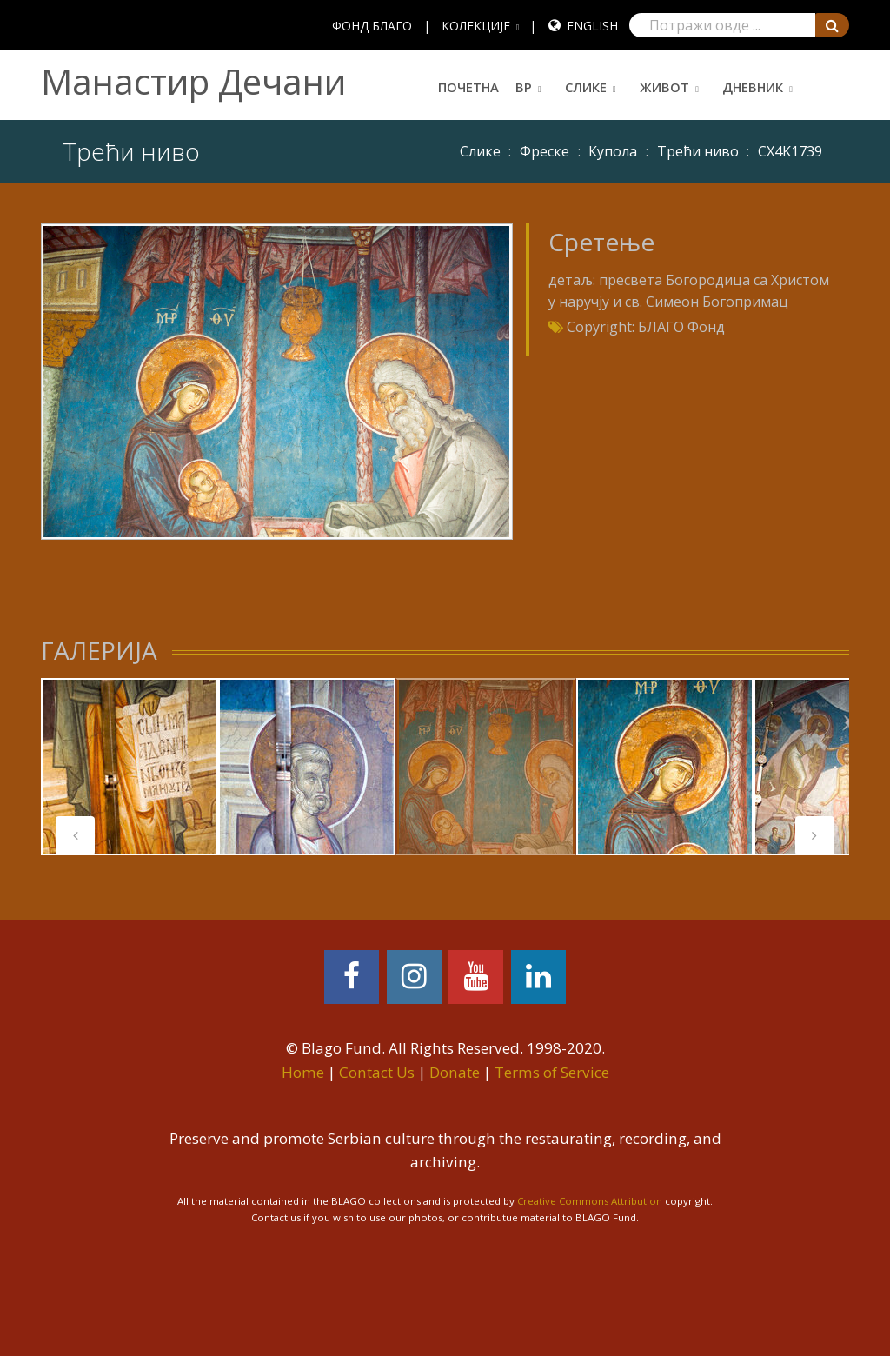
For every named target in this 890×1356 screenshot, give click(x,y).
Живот (664, 87)
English (592, 25)
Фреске (544, 151)
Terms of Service (552, 1072)
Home (303, 1072)
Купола (612, 151)
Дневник (752, 87)
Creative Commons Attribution (589, 1200)
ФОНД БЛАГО (372, 25)
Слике (586, 87)
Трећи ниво (698, 151)
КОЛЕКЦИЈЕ (476, 25)
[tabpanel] (129, 766)
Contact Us (377, 1072)
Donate (454, 1072)
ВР (523, 87)
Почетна (468, 87)
